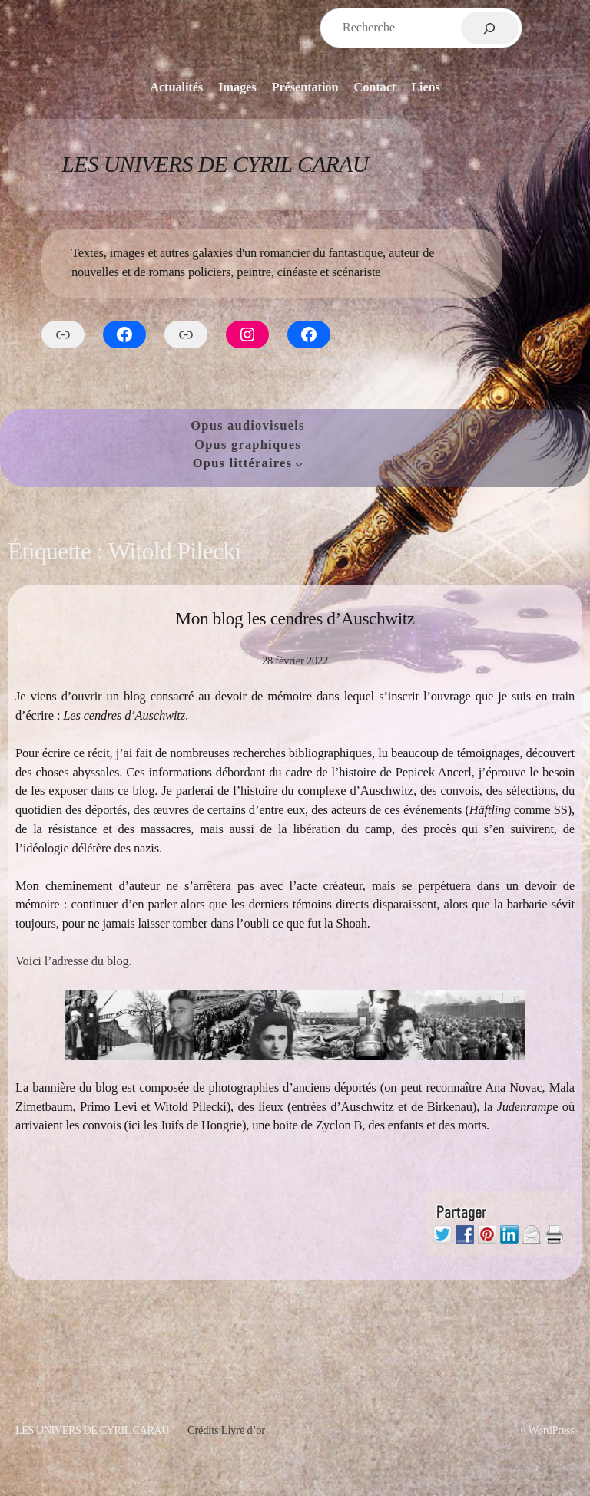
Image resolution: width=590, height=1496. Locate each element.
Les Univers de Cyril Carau (214, 164)
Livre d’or (243, 1430)
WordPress (551, 1430)
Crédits (202, 1430)
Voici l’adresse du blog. (73, 961)
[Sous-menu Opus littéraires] (299, 464)
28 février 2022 (295, 660)
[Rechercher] (490, 28)
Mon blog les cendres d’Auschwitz (294, 618)
